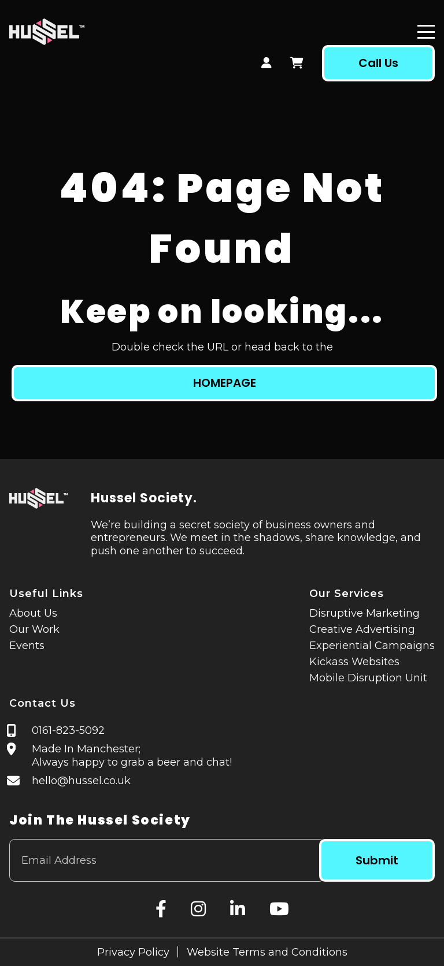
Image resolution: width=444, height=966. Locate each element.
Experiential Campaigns (372, 645)
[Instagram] (198, 908)
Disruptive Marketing (364, 613)
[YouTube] (279, 908)
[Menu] (426, 32)
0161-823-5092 (68, 730)
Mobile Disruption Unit (368, 678)
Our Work (34, 629)
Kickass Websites (354, 662)
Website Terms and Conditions (267, 952)
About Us (33, 613)
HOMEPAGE (224, 383)
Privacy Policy (133, 952)
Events (27, 645)
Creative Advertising (362, 629)
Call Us (378, 63)
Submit (376, 860)
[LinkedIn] (237, 908)
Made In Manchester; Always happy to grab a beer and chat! (132, 756)
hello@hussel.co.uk (81, 780)
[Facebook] (161, 908)
